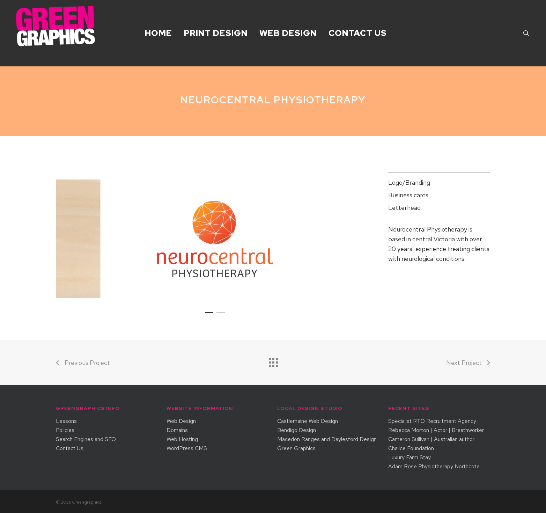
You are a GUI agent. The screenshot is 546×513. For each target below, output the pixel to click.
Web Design (181, 421)
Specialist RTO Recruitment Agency (432, 421)
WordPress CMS (187, 448)
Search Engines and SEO (86, 439)
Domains (177, 430)
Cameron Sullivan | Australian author (431, 439)
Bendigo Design (296, 430)
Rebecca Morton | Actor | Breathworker (436, 430)
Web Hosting (182, 439)
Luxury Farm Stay (409, 457)
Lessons (66, 421)
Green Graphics (296, 448)
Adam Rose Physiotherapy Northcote (434, 466)
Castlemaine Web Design (307, 421)
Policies (65, 430)
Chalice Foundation (411, 448)
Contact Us (69, 448)
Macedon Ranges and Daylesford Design (327, 439)
